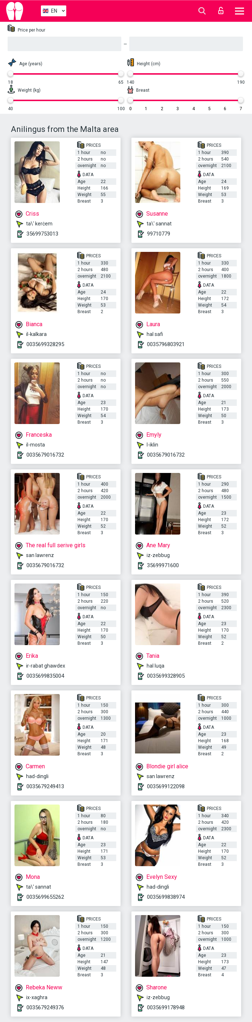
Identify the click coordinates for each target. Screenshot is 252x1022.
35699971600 (163, 565)
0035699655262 (45, 897)
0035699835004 (45, 676)
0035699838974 (166, 897)
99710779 (158, 233)
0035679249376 (45, 1007)
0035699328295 (45, 344)
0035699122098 (166, 786)
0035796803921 (166, 344)
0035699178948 (166, 1007)
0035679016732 (45, 455)
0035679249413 (45, 786)
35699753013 (42, 233)
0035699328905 (166, 676)
